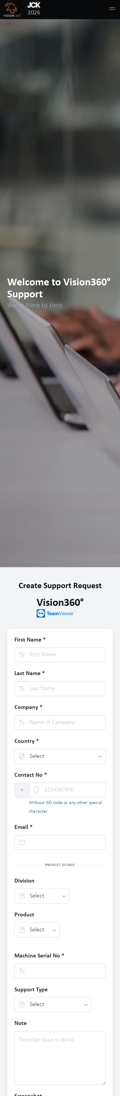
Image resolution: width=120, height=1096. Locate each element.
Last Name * (29, 674)
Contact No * (30, 775)
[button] (112, 10)
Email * (23, 827)
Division (24, 881)
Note (20, 1023)
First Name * (30, 640)
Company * (28, 707)
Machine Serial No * (39, 956)
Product (24, 915)
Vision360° (60, 608)
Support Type (31, 990)
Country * (26, 741)
